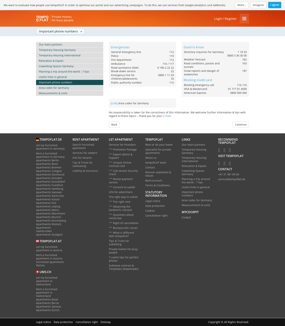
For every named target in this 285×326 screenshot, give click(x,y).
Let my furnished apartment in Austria (49, 248)
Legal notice (152, 201)
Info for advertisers (121, 192)
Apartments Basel (47, 299)
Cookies (150, 211)
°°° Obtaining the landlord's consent (120, 208)
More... (241, 5)
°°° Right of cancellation (124, 223)
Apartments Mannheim (50, 213)
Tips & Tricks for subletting (119, 242)
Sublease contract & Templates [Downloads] (123, 267)
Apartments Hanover (49, 192)
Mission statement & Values (158, 174)
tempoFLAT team (155, 163)
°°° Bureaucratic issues (123, 228)
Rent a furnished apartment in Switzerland (46, 293)
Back (114, 124)
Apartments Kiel (46, 203)
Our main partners (50, 44)
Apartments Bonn (47, 164)
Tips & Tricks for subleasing (82, 164)
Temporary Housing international (59, 55)
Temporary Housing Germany (57, 50)
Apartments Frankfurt (49, 185)
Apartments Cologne (49, 171)
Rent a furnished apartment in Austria (49, 256)
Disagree (258, 5)
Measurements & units (53, 93)
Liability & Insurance (85, 171)
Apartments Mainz (47, 210)
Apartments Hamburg (49, 189)
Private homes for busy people (123, 251)
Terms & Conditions (157, 185)
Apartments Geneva (48, 306)
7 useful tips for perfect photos (123, 259)
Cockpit (186, 218)
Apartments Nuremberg (51, 220)
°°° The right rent (119, 202)
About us (151, 158)
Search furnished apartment (83, 146)
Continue (241, 124)
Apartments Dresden (49, 178)
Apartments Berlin (47, 160)
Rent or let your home (159, 145)
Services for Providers (122, 145)
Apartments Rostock (48, 224)
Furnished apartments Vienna (50, 263)
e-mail (167, 116)
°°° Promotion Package (123, 150)
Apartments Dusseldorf (50, 182)
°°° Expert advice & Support (120, 156)
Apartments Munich (48, 217)
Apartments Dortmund (50, 174)
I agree (274, 5)
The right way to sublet (123, 197)
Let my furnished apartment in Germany (50, 147)
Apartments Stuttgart (49, 234)
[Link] (114, 103)
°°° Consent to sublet (122, 187)
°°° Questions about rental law (121, 216)
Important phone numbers (55, 82)
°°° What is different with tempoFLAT (121, 234)
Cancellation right (156, 215)
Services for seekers (84, 153)
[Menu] (244, 19)
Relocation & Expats (51, 61)
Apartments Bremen (48, 167)
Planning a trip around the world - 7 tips (64, 71)
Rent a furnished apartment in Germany (50, 155)
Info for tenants (82, 158)
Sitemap (105, 322)
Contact (150, 168)
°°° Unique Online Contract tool (120, 164)
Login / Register (225, 19)
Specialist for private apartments (158, 151)
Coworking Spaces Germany (56, 66)
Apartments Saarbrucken (44, 229)
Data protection (155, 206)
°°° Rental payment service (121, 181)
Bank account (153, 181)
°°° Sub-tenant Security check (123, 172)
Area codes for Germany (54, 88)
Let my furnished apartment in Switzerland (46, 281)
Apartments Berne (47, 303)
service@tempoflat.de (231, 179)
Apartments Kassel (48, 199)
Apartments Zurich (48, 310)
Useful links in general (53, 77)
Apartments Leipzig (48, 206)
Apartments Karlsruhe (50, 196)
